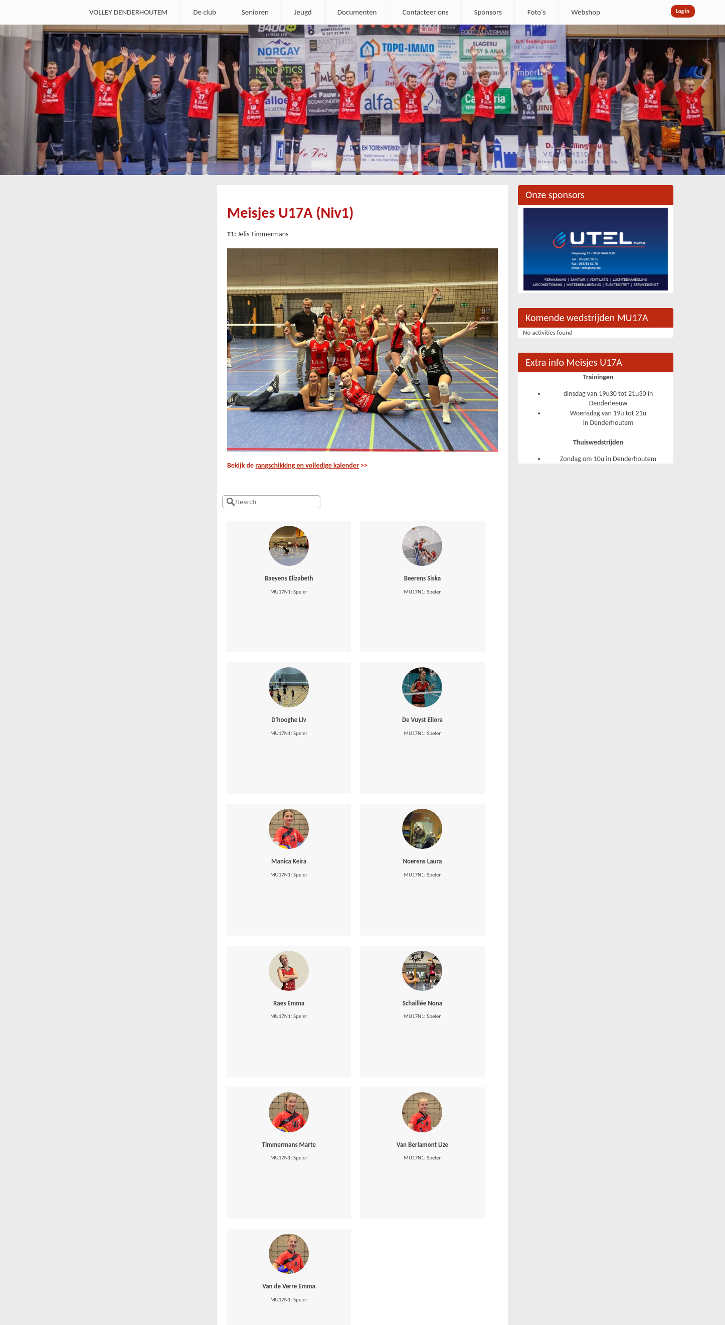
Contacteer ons (426, 12)
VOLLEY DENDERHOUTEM (128, 12)
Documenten (357, 12)
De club (204, 12)
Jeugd (303, 12)
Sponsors (488, 12)
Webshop (585, 12)
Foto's (536, 12)
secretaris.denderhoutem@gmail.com (120, 1193)
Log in (682, 11)
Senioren (255, 12)
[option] (362, 100)
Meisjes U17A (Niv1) (290, 212)
